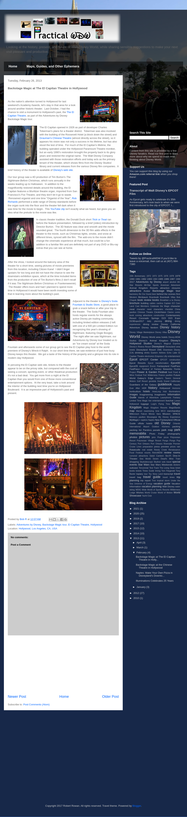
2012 (136, 593)
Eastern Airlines (158, 353)
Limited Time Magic (139, 401)
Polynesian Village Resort (149, 441)
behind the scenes (166, 294)
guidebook (165, 384)
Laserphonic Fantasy (170, 398)
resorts (147, 453)
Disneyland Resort (146, 349)
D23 (163, 318)
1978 (171, 276)
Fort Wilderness (150, 375)
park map (167, 429)
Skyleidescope (146, 462)
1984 (155, 279)
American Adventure (170, 285)
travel (177, 473)
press (157, 446)
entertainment (174, 356)
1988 (178, 279)
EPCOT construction (170, 360)
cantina (159, 303)
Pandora (147, 430)
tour (146, 474)
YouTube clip (57, 209)
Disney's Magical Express (167, 344)
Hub (165, 391)
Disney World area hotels (154, 337)
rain (178, 447)
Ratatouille (135, 449)
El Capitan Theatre (78, 524)
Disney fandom (150, 327)
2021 (136, 508)
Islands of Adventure (148, 398)
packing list (136, 430)
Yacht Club (147, 496)
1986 (166, 279)
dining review (150, 324)
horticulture (135, 391)
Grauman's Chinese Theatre (55, 138)
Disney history (170, 327)
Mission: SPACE (171, 413)
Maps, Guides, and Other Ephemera (52, 66)
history (152, 388)
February (142, 552)
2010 (136, 598)
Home (13, 66)
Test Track (154, 468)
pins (153, 437)
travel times (169, 477)
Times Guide (148, 471)
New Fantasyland (164, 420)
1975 (160, 276)
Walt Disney (168, 486)
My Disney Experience (169, 417)
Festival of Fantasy (151, 369)
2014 (136, 533)
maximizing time (151, 411)
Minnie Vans (155, 414)
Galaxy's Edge (145, 378)
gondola (152, 381)
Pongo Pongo (168, 441)
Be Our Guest (145, 294)
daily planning (154, 321)
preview (165, 446)
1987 (172, 279)
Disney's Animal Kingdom (153, 340)
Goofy (160, 381)
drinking (139, 352)
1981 (137, 279)
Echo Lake (172, 353)
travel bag (135, 477)
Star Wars (143, 464)
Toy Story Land (156, 474)
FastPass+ (135, 369)
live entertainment (156, 401)
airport (165, 282)
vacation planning (151, 486)
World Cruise (151, 493)
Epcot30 (175, 362)
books (155, 300)
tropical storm (163, 481)
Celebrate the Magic (159, 306)
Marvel (139, 411)
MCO (163, 411)
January (141, 587)
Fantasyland (163, 366)
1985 (160, 279)
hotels (146, 391)
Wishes (140, 492)
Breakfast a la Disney (170, 300)
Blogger (136, 805)
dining (168, 321)
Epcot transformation (158, 363)
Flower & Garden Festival (152, 372)
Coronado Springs (149, 318)
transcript (168, 474)
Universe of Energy (143, 484)
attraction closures (170, 288)
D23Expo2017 (137, 321)
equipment (144, 366)
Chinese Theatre (145, 312)
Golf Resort (142, 381)
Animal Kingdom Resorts (144, 288)
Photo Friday (156, 433)
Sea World (145, 459)
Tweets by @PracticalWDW (145, 258)
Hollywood (96, 524)
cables (152, 303)
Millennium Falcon (138, 414)
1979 (177, 276)
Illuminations (174, 391)
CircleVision (160, 312)
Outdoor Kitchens (161, 427)
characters (158, 309)
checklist (169, 309)
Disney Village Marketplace (142, 332)
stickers (176, 465)
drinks (147, 353)
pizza (166, 437)
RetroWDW (157, 453)
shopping (134, 461)
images (134, 394)
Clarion (170, 312)
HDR (144, 388)
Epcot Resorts (138, 363)
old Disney (162, 423)
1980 (132, 279)
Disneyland (158, 346)
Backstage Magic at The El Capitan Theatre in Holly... (155, 558)
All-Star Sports (151, 285)
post (166, 153)
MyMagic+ (135, 420)
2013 (136, 538)
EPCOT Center (149, 359)
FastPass (175, 366)
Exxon (153, 366)
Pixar (159, 437)
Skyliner (157, 462)
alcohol (173, 282)
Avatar (147, 291)
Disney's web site (63, 170)
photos (133, 437)
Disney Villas (161, 332)
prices (173, 447)
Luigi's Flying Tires (160, 404)
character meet (144, 309)
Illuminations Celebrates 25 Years (154, 580)
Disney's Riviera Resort (140, 347)
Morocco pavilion (138, 417)
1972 (148, 276)
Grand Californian (172, 381)
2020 (136, 513)
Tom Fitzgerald (168, 471)
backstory (134, 294)
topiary (139, 474)
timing (158, 471)
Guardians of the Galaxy (143, 384)
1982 (143, 279)
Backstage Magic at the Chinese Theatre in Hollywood (154, 566)
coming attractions (143, 315)
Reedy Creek (160, 450)
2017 (132, 282)
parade (156, 430)
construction (158, 315)
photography (174, 433)
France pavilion (166, 375)
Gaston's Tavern (163, 378)
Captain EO (169, 303)
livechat (169, 400)
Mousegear (152, 417)
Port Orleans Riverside (161, 444)
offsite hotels (145, 423)
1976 (166, 276)
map (132, 410)
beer (154, 294)
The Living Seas (167, 468)
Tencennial (143, 468)
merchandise (173, 411)
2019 (136, 518)
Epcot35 (134, 366)
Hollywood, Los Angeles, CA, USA (38, 528)
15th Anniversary (137, 276)
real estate (147, 450)
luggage (145, 404)
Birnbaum (143, 297)
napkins (144, 420)
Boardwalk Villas (167, 297)
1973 (154, 276)
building (144, 303)
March (140, 547)
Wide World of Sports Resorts (155, 490)
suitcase (134, 467)
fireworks (167, 369)
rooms (176, 452)
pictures (144, 437)
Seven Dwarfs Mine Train (166, 459)
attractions (135, 290)
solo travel (166, 462)
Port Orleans (144, 444)
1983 (149, 279)
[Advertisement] (63, 664)
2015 (136, 528)
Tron (154, 481)
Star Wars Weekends (161, 464)
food (170, 372)
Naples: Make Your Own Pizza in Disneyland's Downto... (154, 574)
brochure (134, 303)
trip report (145, 480)
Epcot (133, 359)
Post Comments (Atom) (36, 704)
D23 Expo (174, 318)
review (167, 452)
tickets (138, 471)
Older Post (110, 697)
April (139, 542)
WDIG (138, 490)
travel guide (151, 477)
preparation (148, 447)
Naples (151, 420)
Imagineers (160, 394)
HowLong (156, 391)
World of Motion (165, 493)
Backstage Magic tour (54, 524)
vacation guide (161, 483)
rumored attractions (139, 456)
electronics (149, 356)
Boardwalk (154, 297)
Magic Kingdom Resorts (155, 408)
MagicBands (174, 408)
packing (176, 426)
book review (144, 300)
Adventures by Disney (29, 524)
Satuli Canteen (157, 456)
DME (159, 350)
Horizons (176, 388)
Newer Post (17, 697)
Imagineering (146, 394)
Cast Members (142, 306)
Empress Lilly (161, 356)
